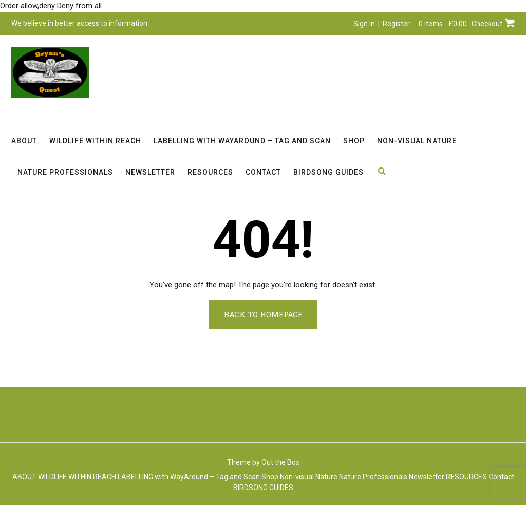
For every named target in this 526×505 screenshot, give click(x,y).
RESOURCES (210, 172)
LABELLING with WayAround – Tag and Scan (242, 141)
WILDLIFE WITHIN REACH (95, 141)
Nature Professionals (65, 172)
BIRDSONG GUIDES (328, 172)
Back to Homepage (263, 314)
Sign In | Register (381, 24)
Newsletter (150, 172)
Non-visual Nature (417, 141)
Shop (354, 141)
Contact (263, 172)
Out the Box (280, 462)
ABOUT (24, 141)
